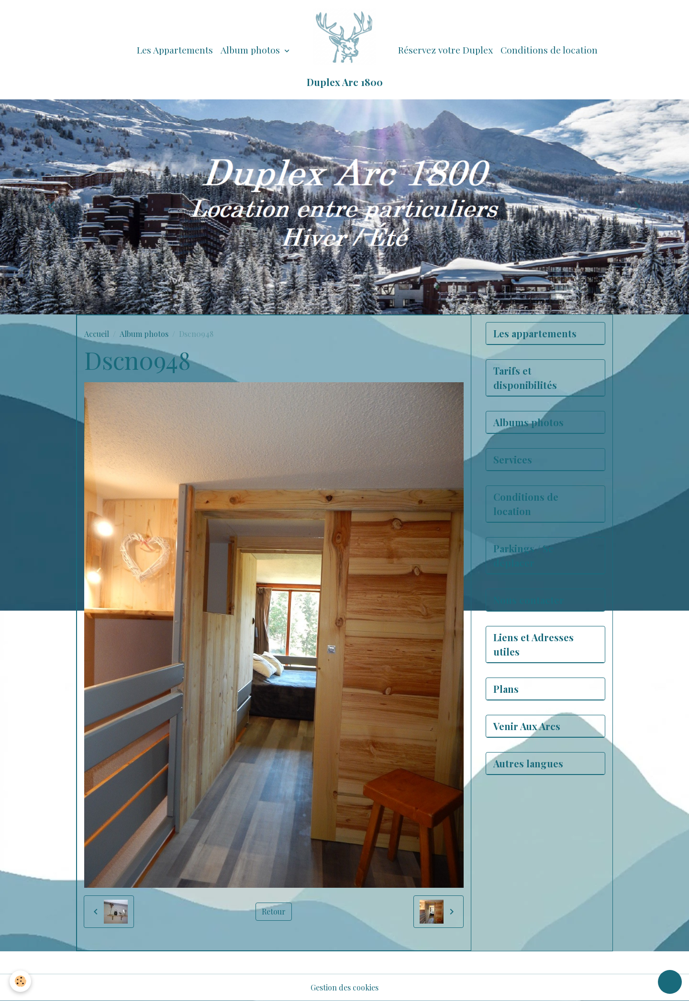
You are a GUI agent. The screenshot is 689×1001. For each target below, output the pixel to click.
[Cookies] (20, 981)
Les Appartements (175, 49)
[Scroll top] (670, 982)
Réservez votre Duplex (445, 49)
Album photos (251, 49)
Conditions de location (549, 49)
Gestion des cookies (344, 987)
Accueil (96, 334)
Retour (274, 911)
